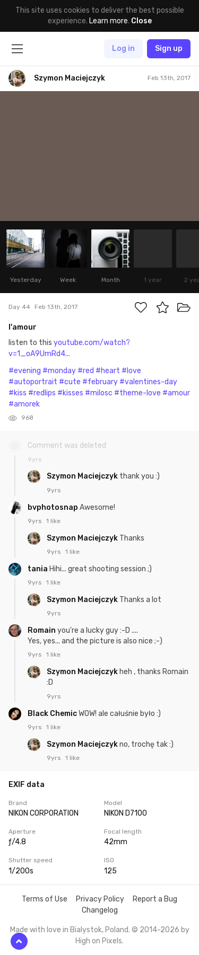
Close (141, 20)
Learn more (108, 20)
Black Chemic (53, 713)
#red (85, 370)
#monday (59, 370)
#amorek (24, 404)
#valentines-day (148, 381)
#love (131, 370)
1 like (53, 521)
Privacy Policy (100, 899)
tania (38, 568)
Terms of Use (44, 899)
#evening (24, 370)
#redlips (42, 392)
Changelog (100, 910)
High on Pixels (98, 940)
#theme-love (137, 392)
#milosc (99, 392)
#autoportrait (32, 381)
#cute (70, 381)
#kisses (70, 392)
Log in (123, 48)
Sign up (169, 48)
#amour (176, 392)
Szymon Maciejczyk (83, 476)
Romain (42, 630)
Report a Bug (155, 899)
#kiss (17, 392)
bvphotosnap (54, 507)
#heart (108, 370)
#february (100, 381)
